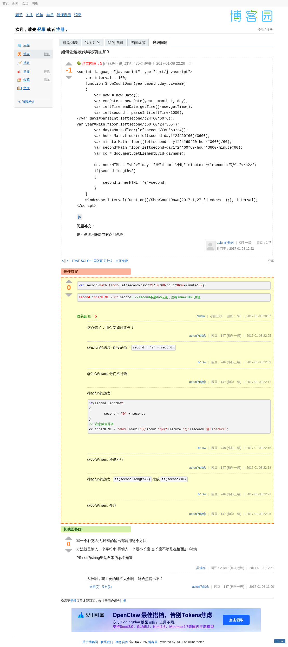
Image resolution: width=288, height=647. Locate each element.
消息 (77, 15)
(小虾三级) (234, 362)
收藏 (26, 80)
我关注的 (93, 43)
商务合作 (122, 642)
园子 (19, 15)
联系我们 (107, 642)
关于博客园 (90, 642)
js (79, 217)
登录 (41, 29)
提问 (47, 54)
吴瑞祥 (201, 568)
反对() (107, 587)
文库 (26, 88)
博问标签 (138, 43)
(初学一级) (234, 336)
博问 (26, 54)
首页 (6, 3)
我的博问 (115, 43)
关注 (29, 15)
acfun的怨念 (225, 243)
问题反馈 (28, 102)
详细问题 (160, 43)
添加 (47, 80)
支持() (94, 587)
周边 (35, 3)
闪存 (26, 45)
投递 (47, 72)
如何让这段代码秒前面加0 (85, 52)
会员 (25, 3)
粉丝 (39, 15)
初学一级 (245, 243)
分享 (271, 261)
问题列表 (70, 43)
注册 (60, 29)
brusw (201, 316)
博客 (26, 63)
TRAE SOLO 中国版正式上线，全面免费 (100, 261)
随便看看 (64, 15)
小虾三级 (216, 316)
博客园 (153, 642)
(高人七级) (237, 568)
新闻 (15, 3)
